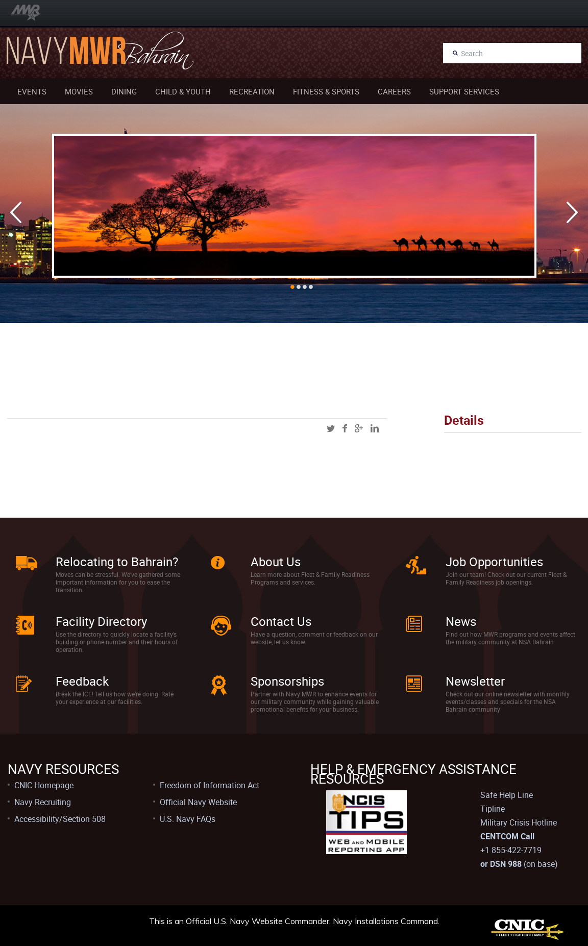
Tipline (492, 808)
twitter (331, 428)
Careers (394, 91)
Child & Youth (183, 91)
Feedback (82, 681)
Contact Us (281, 621)
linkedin (375, 428)
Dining (124, 91)
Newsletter (475, 681)
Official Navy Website (198, 802)
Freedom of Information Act (209, 785)
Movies (79, 91)
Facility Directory (101, 621)
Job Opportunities (494, 561)
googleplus (359, 428)
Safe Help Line (506, 795)
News (461, 621)
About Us (276, 561)
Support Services (464, 91)
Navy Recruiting (42, 802)
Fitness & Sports (326, 91)
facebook (344, 428)
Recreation (252, 91)
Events (31, 91)
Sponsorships (287, 681)
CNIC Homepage (44, 785)
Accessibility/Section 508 (60, 818)
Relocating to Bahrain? (117, 561)
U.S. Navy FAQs (187, 818)
